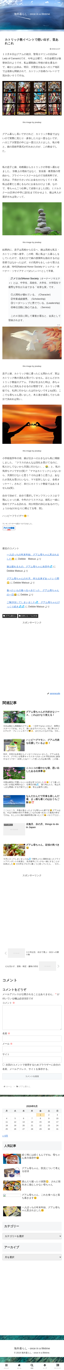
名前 (6, 1038)
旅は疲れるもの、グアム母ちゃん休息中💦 (30, 566)
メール (7, 1048)
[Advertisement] (32, 656)
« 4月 (5, 1140)
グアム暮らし (9, 616)
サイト (6, 1059)
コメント (8, 1003)
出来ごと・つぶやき (28, 616)
